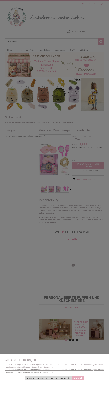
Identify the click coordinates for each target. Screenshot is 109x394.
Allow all (78, 378)
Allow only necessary (37, 378)
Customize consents (60, 378)
